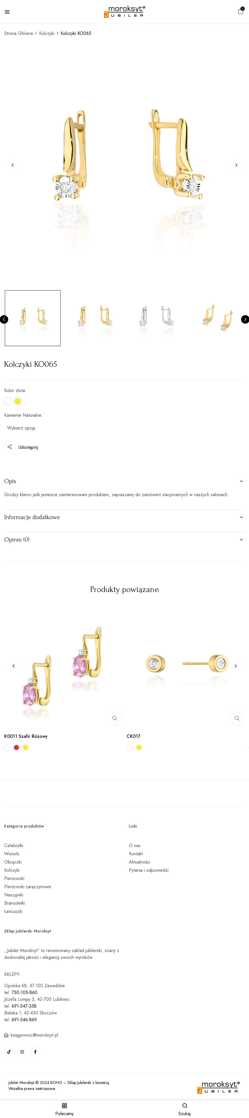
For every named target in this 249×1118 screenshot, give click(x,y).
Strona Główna (18, 33)
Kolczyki (46, 33)
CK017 (134, 736)
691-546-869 (24, 1019)
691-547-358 (24, 1006)
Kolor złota (14, 390)
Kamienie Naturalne (22, 415)
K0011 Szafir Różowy (26, 736)
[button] (240, 12)
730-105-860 (24, 992)
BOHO (56, 1082)
